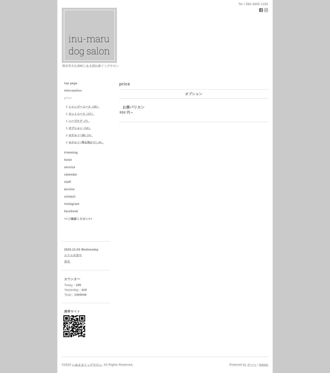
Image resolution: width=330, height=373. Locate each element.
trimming (71, 152)
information (73, 90)
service (69, 167)
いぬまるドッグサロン (87, 364)
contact (70, 196)
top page (70, 83)
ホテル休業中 (73, 255)
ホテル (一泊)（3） (81, 135)
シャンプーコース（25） (84, 106)
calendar (70, 174)
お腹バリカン (134, 107)
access (69, 189)
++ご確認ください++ (78, 218)
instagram (71, 204)
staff (67, 182)
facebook (71, 211)
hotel (68, 159)
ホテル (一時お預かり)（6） (86, 142)
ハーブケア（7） (79, 121)
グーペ (251, 364)
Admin (263, 364)
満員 (67, 261)
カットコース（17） (81, 113)
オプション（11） (80, 128)
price (68, 98)
